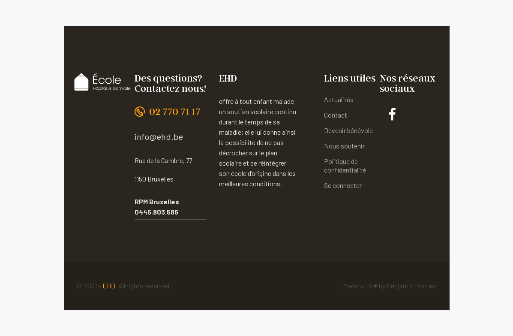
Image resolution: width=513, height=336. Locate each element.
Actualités (339, 99)
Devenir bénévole (348, 130)
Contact (335, 115)
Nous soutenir (344, 146)
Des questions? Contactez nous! (170, 83)
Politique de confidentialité (345, 165)
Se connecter (343, 185)
